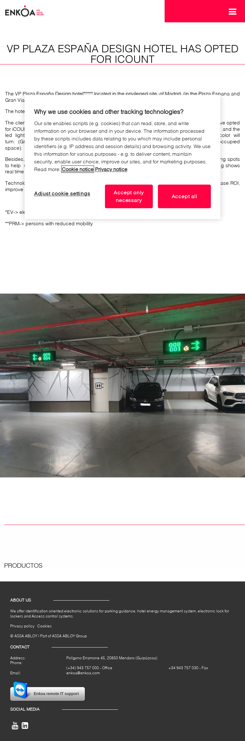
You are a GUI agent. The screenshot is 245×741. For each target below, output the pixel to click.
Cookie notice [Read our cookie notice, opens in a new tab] (77, 169)
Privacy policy (22, 626)
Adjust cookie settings (62, 193)
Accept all (184, 196)
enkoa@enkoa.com (83, 672)
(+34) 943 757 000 (82, 667)
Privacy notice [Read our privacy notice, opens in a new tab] (111, 169)
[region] (122, 157)
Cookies (44, 626)
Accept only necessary (129, 196)
